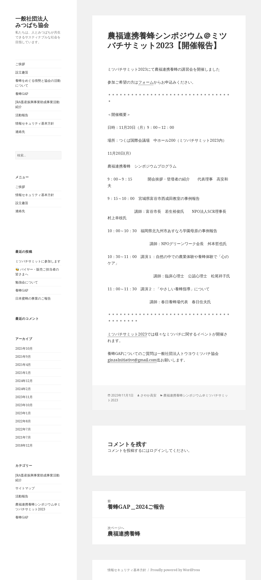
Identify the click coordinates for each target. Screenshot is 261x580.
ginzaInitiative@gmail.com (132, 360)
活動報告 (21, 115)
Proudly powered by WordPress (175, 570)
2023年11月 (24, 397)
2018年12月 (24, 445)
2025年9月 (23, 356)
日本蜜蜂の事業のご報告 (33, 298)
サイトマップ (25, 488)
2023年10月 (24, 405)
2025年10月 (24, 348)
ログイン (157, 450)
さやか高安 (148, 395)
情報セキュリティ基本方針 (34, 123)
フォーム (145, 82)
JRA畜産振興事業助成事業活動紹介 (37, 104)
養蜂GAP (21, 93)
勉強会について (26, 282)
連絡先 (20, 131)
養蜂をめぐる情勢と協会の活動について (38, 83)
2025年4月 (23, 364)
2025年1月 (23, 372)
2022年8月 (23, 421)
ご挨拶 (20, 64)
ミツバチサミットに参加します (38, 261)
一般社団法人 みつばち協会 (39, 22)
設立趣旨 (21, 72)
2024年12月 (24, 381)
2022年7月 (23, 429)
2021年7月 (23, 437)
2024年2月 (23, 389)
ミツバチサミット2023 (127, 334)
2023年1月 (23, 413)
